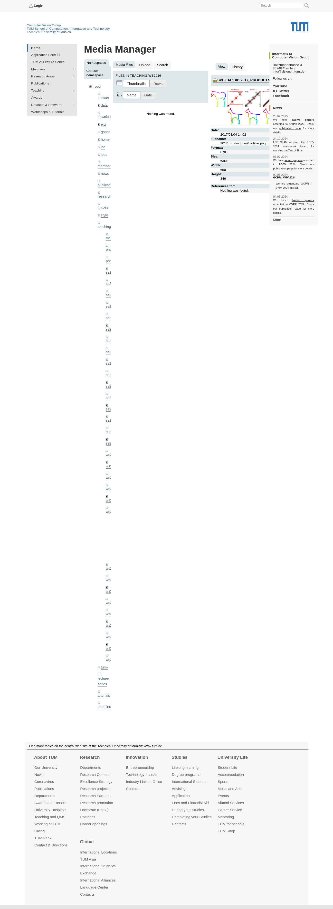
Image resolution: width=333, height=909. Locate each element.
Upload (144, 64)
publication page (282, 128)
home (105, 137)
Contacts (133, 789)
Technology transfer (142, 774)
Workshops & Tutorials (47, 111)
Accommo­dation (231, 774)
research (104, 192)
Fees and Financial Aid (190, 803)
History (237, 66)
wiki (103, 694)
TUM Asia (88, 859)
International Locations (98, 852)
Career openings (93, 824)
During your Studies (188, 809)
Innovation (137, 757)
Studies (180, 757)
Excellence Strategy (96, 781)
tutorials (103, 676)
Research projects (95, 789)
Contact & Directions (50, 845)
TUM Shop (226, 831)
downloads (106, 116)
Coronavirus (44, 781)
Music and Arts (230, 789)
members (105, 163)
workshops (106, 706)
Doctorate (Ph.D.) (94, 809)
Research (90, 757)
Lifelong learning (185, 767)
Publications (40, 83)
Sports (223, 781)
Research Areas (43, 76)
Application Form (43, 55)
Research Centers (95, 774)
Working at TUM (47, 824)
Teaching (37, 90)
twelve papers (294, 119)
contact (103, 97)
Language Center (94, 887)
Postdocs (87, 817)
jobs (104, 152)
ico (103, 145)
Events (223, 796)
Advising (179, 789)
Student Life (227, 767)
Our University (45, 767)
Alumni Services (231, 803)
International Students (189, 781)
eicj (103, 123)
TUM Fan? (43, 838)
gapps (105, 130)
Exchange (88, 873)
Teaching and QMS (49, 817)
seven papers (293, 155)
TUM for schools (231, 824)
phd (108, 244)
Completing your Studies (192, 817)
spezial (103, 203)
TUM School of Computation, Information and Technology (68, 28)
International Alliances (97, 880)
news (105, 170)
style (104, 211)
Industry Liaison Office (144, 781)
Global (87, 841)
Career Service (230, 809)
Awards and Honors (50, 803)
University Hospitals (50, 809)
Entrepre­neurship (140, 767)
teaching (104, 222)
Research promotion (96, 803)
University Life (233, 757)
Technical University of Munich (49, 32)
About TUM (45, 757)
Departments (44, 796)
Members (38, 69)
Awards (36, 97)
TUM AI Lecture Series (48, 62)
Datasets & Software (46, 104)
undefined (105, 687)
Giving (39, 831)
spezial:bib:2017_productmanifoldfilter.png (260, 79)
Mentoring (226, 817)
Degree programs (186, 774)
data (104, 104)
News (38, 774)
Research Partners (95, 796)
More (277, 211)
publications (106, 181)
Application (181, 796)
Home (35, 47)
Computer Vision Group (44, 25)
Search (161, 64)
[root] (96, 86)
